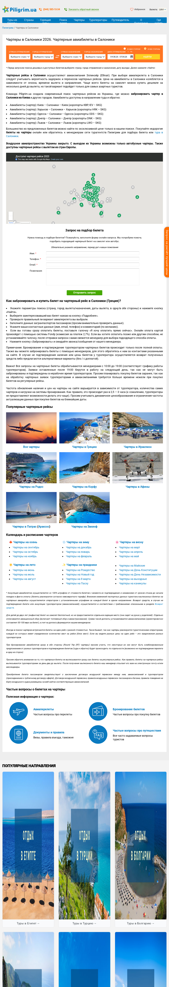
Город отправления (42, 52)
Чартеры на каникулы (132, 583)
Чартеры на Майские (132, 565)
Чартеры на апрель (131, 551)
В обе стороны (154, 49)
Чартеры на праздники (82, 565)
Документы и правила (48, 732)
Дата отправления (120, 52)
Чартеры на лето (24, 565)
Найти (147, 56)
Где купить (159, 20)
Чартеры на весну (131, 542)
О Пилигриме (141, 20)
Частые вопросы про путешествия (137, 730)
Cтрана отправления (19, 52)
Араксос (43, 526)
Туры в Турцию (82, 923)
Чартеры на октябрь (25, 551)
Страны (29, 19)
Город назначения (93, 52)
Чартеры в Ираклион (138, 447)
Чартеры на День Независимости (140, 574)
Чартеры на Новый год (80, 574)
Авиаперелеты (43, 709)
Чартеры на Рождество (80, 570)
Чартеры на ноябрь (25, 556)
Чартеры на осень (25, 542)
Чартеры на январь (78, 551)
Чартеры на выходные (133, 578)
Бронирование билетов (129, 709)
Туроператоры (98, 19)
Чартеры (79, 19)
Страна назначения (70, 52)
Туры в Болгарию (139, 923)
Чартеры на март (129, 547)
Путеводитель (120, 19)
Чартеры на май (129, 556)
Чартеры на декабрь (78, 547)
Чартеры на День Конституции (138, 570)
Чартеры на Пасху (77, 583)
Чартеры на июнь (23, 570)
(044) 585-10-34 (49, 9)
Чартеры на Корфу (84, 486)
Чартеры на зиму (78, 542)
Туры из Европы (12, 20)
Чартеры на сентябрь (26, 547)
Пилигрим (7, 27)
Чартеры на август (24, 578)
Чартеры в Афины (138, 486)
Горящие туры (45, 20)
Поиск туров (63, 20)
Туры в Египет (26, 923)
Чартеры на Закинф (84, 526)
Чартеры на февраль (79, 556)
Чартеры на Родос (31, 486)
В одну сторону (133, 49)
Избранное (139, 9)
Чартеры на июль (23, 574)
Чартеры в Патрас (24, 526)
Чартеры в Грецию (84, 447)
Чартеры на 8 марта (78, 578)
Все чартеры (31, 447)
